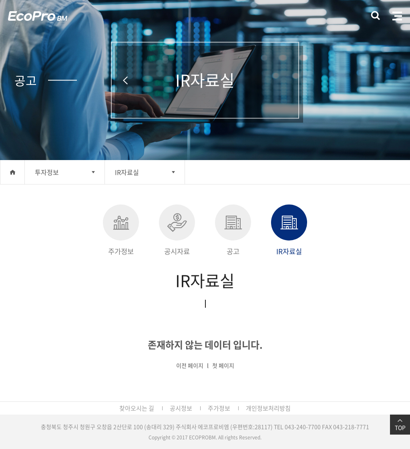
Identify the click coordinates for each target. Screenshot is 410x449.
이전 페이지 (189, 365)
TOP (400, 424)
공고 (233, 230)
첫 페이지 (223, 365)
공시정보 (181, 408)
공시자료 (177, 230)
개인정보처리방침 (268, 408)
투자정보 (47, 172)
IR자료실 (127, 172)
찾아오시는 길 (136, 408)
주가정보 (121, 230)
